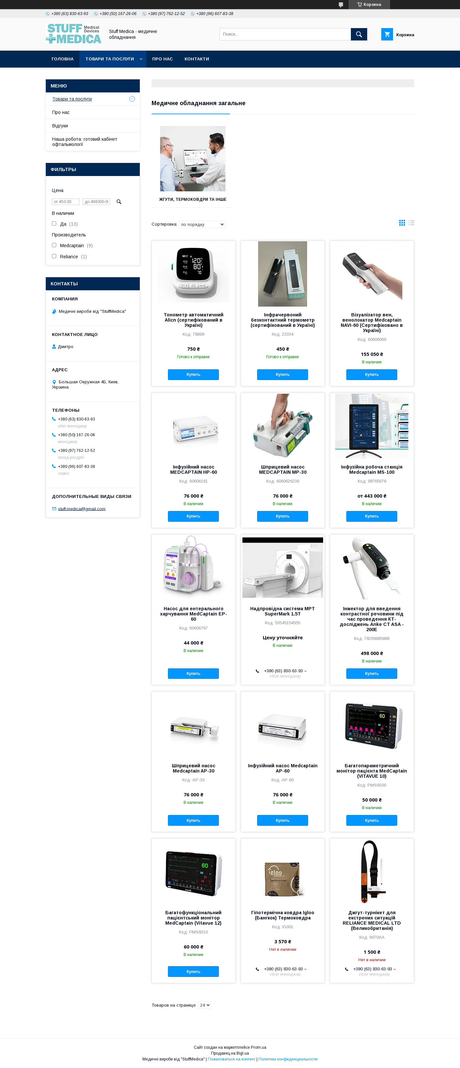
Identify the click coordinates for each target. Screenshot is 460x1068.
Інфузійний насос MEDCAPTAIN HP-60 (193, 469)
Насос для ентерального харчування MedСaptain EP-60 (193, 614)
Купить (193, 374)
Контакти (197, 58)
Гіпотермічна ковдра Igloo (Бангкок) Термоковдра (282, 915)
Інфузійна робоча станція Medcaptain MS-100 (371, 469)
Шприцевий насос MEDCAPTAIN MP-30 (282, 469)
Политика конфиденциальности (288, 1059)
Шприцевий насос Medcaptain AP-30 (193, 768)
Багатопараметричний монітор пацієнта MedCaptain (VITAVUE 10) (372, 771)
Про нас (162, 58)
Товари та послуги (109, 58)
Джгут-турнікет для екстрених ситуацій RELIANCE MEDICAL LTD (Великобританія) (372, 920)
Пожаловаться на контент (231, 1059)
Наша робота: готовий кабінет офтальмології (84, 141)
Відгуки (60, 125)
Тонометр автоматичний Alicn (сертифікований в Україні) (193, 320)
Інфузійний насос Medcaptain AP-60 (283, 768)
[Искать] (359, 34)
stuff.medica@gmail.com (82, 508)
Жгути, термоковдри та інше (192, 199)
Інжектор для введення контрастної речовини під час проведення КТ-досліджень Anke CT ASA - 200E (372, 619)
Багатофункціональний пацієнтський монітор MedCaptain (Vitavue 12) (193, 918)
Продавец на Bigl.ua (230, 1053)
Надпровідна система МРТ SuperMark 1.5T (282, 611)
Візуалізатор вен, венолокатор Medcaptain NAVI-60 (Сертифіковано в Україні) (372, 322)
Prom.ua (258, 1047)
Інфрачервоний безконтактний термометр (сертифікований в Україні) (283, 320)
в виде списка (411, 224)
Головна (63, 58)
